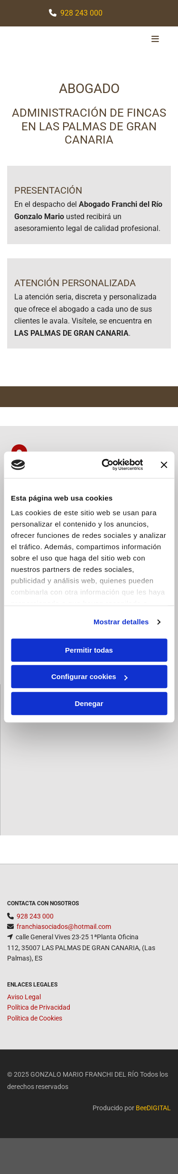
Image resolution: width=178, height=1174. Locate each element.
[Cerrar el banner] (163, 464)
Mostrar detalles (121, 622)
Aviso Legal (24, 997)
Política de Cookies (34, 1018)
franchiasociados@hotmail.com (64, 926)
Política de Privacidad (38, 1007)
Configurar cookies (89, 676)
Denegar (89, 703)
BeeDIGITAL (153, 1108)
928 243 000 (81, 13)
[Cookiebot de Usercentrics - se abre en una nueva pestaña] (106, 465)
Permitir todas (89, 650)
